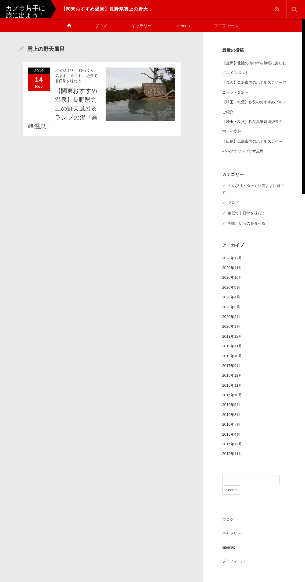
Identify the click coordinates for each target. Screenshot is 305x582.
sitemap (183, 25)
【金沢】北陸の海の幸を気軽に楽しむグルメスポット (254, 68)
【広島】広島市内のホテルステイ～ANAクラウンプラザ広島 (252, 146)
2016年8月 (231, 414)
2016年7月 (231, 424)
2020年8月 (231, 287)
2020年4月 (231, 297)
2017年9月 (231, 366)
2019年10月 (232, 356)
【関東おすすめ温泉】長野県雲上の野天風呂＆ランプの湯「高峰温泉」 (63, 108)
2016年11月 (232, 385)
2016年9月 (231, 405)
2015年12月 (232, 444)
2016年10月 (232, 395)
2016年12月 (232, 375)
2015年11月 (232, 454)
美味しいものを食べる (246, 223)
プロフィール (226, 25)
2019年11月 (232, 346)
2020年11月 (232, 268)
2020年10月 (232, 277)
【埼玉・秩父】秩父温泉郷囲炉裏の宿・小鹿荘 (252, 126)
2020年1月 (231, 326)
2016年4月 (231, 434)
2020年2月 (231, 317)
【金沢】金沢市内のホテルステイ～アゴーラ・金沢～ (254, 87)
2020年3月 (231, 307)
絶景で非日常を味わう (246, 213)
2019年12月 (232, 336)
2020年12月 (232, 258)
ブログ (101, 25)
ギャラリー (141, 25)
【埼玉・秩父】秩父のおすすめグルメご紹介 (254, 107)
